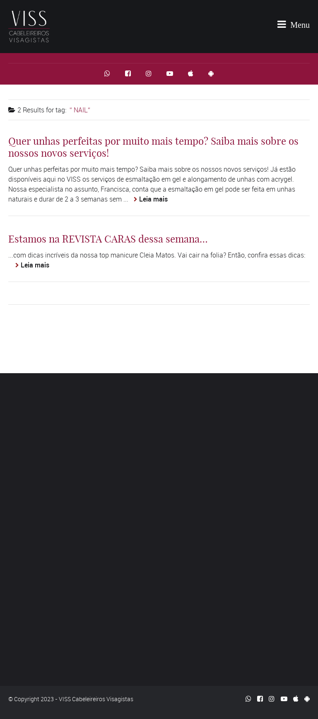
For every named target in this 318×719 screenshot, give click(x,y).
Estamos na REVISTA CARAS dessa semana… (108, 239)
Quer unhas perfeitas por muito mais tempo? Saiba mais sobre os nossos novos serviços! (153, 147)
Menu (293, 24)
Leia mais (153, 199)
